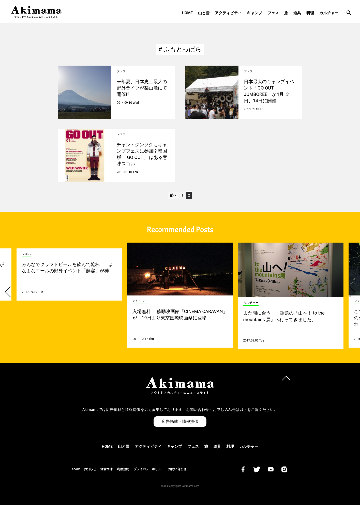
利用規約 (123, 469)
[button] (10, 291)
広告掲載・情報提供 (180, 421)
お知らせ (90, 469)
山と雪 (203, 13)
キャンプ (254, 13)
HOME (187, 13)
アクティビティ (228, 13)
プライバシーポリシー (148, 469)
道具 (297, 13)
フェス (273, 13)
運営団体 (106, 469)
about (76, 469)
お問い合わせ (177, 469)
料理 (310, 13)
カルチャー (328, 13)
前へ (173, 195)
